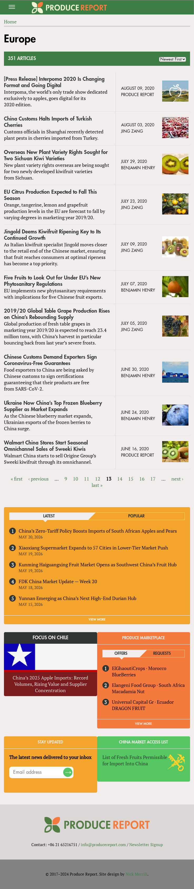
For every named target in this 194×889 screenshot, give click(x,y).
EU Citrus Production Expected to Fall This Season (50, 195)
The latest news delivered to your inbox (50, 757)
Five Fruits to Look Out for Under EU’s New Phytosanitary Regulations (52, 281)
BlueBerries (124, 674)
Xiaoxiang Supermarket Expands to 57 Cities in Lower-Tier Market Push (93, 548)
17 (153, 479)
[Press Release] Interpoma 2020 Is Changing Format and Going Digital (54, 82)
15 (130, 479)
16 (142, 479)
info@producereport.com (103, 844)
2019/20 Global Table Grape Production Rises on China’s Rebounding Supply (57, 314)
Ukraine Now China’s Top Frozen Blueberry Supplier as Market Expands (53, 406)
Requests (162, 654)
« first (17, 479)
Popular (136, 516)
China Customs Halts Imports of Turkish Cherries (48, 122)
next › (177, 479)
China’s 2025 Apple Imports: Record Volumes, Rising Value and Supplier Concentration (50, 684)
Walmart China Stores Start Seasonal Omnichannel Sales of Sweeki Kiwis (46, 446)
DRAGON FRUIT (128, 708)
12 (97, 479)
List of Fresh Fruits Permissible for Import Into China (134, 760)
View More (143, 723)
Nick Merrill (136, 874)
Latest (49, 516)
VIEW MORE (97, 619)
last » (97, 485)
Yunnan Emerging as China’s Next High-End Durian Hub (77, 598)
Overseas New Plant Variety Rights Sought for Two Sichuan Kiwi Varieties (56, 155)
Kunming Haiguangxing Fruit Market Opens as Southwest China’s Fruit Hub (98, 564)
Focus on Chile (50, 637)
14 (119, 479)
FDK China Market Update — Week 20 (58, 581)
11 (86, 479)
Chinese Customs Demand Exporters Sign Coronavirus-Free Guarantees (50, 360)
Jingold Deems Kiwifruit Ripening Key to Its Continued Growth (52, 235)
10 (75, 479)
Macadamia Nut (128, 691)
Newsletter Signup (146, 844)
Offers (121, 654)
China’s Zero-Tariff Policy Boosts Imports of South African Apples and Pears (98, 531)
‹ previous (38, 479)
